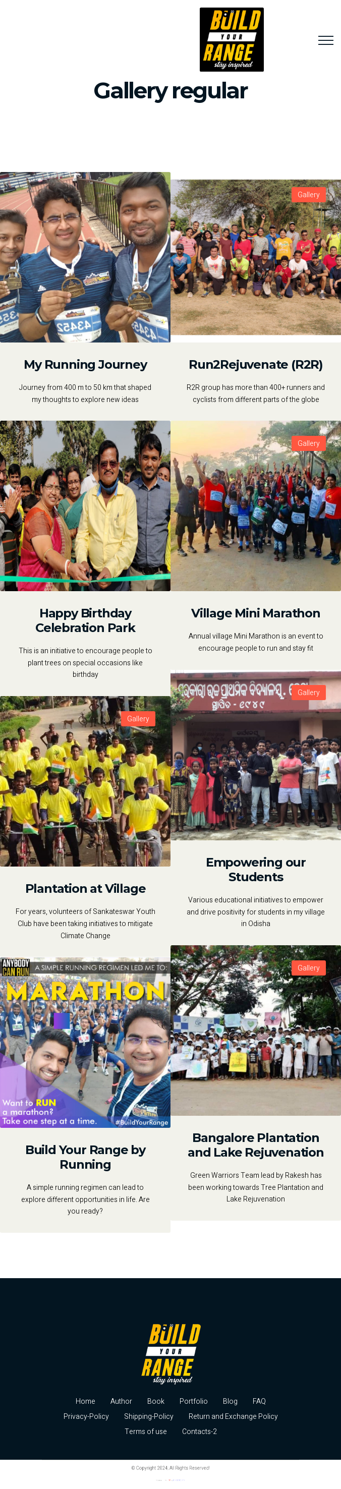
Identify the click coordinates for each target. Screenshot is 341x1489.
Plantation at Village (85, 888)
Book (155, 1401)
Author (121, 1401)
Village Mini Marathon (255, 613)
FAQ (259, 1401)
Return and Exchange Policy (233, 1416)
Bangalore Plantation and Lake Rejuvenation (256, 1145)
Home (85, 1401)
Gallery (309, 195)
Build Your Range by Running (85, 1157)
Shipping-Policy (149, 1416)
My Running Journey (85, 364)
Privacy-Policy (86, 1416)
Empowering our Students (256, 869)
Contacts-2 (199, 1431)
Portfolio (194, 1401)
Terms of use (146, 1431)
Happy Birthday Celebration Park (85, 620)
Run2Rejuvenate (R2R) (256, 364)
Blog (230, 1401)
